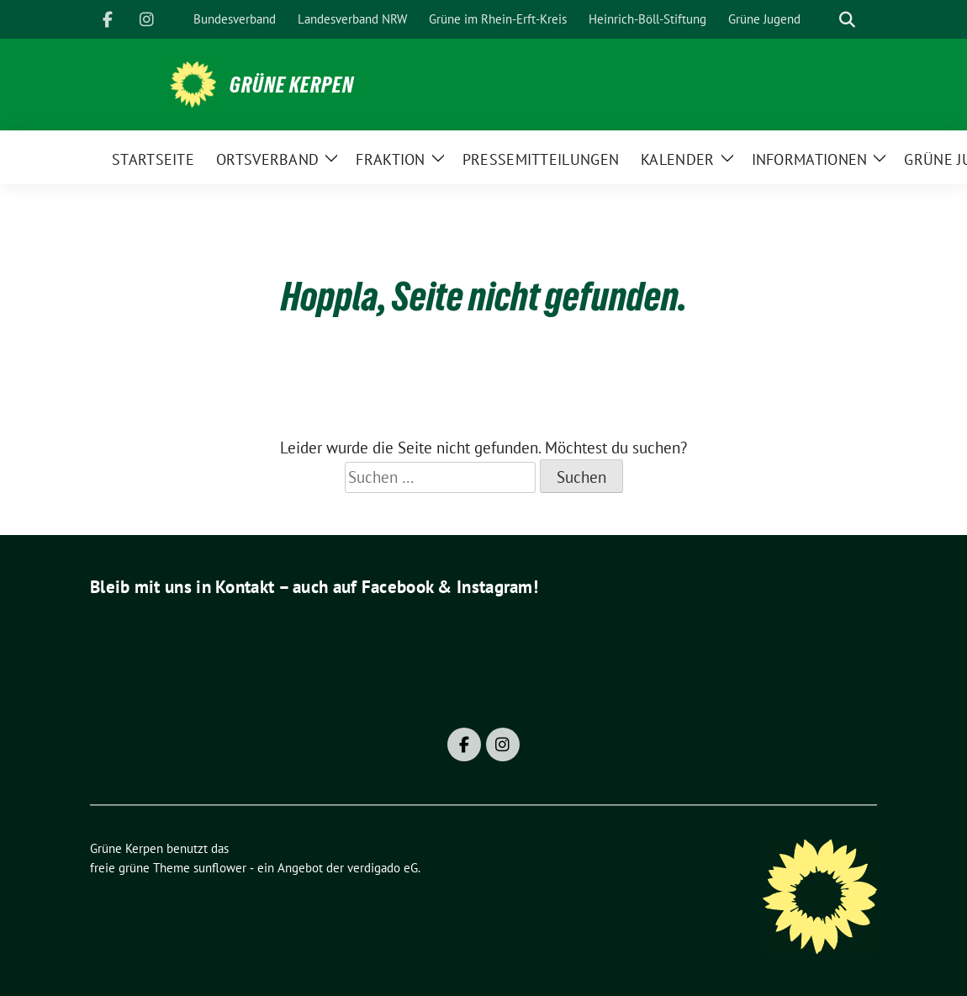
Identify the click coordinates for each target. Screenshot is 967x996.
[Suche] (823, 19)
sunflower (219, 868)
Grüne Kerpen (292, 85)
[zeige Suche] (847, 19)
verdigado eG (382, 868)
